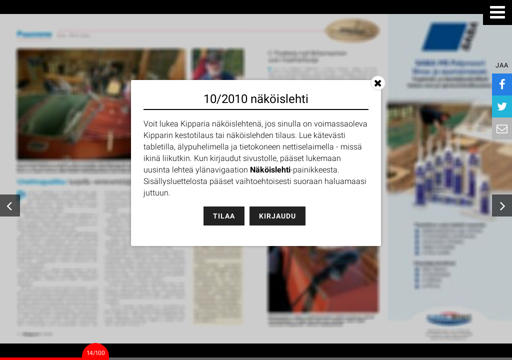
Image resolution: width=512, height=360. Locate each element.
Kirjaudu (277, 216)
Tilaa (224, 216)
